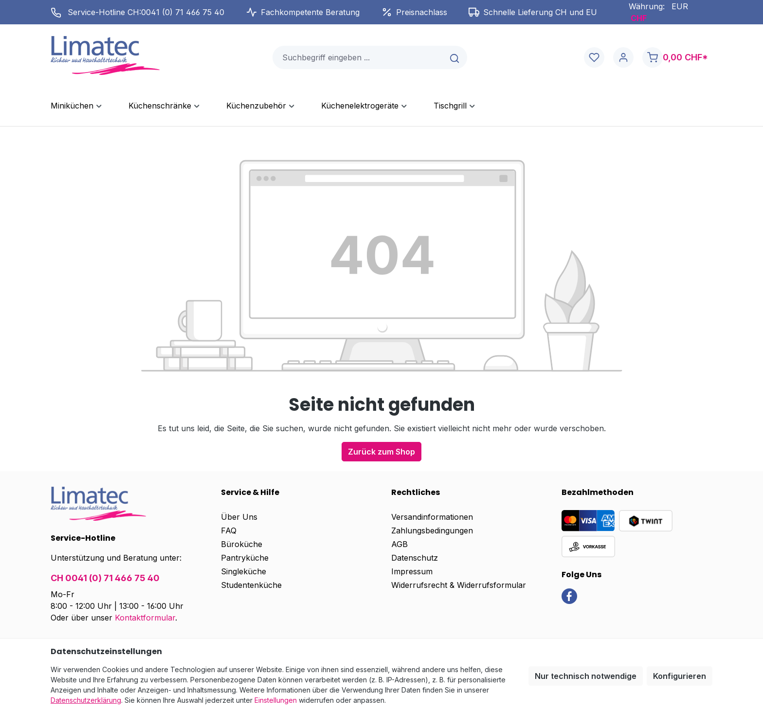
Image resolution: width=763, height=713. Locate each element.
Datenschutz (414, 558)
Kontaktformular (145, 617)
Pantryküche (245, 558)
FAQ (228, 530)
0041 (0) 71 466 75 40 (182, 12)
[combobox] (358, 57)
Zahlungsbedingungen (432, 530)
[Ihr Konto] (623, 58)
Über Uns (239, 517)
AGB (399, 544)
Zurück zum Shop (381, 452)
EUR (680, 6)
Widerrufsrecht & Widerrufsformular (458, 585)
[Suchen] (455, 57)
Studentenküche (251, 585)
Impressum (412, 571)
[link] (569, 595)
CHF (639, 18)
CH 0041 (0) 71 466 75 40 (105, 578)
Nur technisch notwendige (585, 676)
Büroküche (241, 544)
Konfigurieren (679, 676)
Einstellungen (275, 700)
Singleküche (243, 571)
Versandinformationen (432, 517)
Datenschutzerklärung (86, 700)
